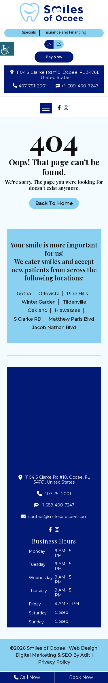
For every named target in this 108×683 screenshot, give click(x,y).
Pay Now (54, 57)
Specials (29, 32)
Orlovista (49, 293)
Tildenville (74, 302)
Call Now (27, 677)
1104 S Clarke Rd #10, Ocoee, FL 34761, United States (57, 75)
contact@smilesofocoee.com (54, 516)
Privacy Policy (54, 662)
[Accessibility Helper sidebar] (7, 49)
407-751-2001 (32, 86)
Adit (85, 655)
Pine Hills (77, 293)
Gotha (24, 293)
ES (59, 44)
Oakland (38, 310)
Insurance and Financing (65, 32)
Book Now (81, 677)
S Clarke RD (27, 319)
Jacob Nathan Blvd (54, 327)
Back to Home (54, 203)
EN (49, 44)
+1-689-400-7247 (79, 86)
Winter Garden (39, 302)
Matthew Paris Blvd (71, 319)
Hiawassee (67, 310)
